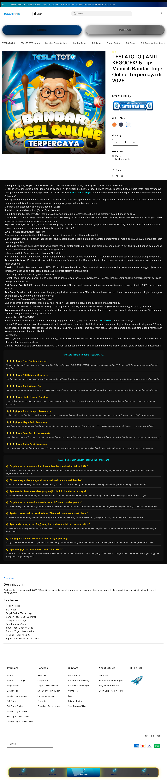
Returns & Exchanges (78, 686)
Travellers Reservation (49, 706)
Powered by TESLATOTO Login (147, 750)
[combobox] (101, 13)
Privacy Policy (75, 701)
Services (42, 675)
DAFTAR (125, 30)
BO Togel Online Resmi (18, 716)
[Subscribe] (50, 744)
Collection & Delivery (78, 680)
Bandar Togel (13, 691)
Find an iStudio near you (111, 680)
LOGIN (42, 30)
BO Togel (11, 701)
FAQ (70, 696)
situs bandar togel (80, 192)
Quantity (116, 135)
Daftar (83, 772)
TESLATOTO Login (16, 680)
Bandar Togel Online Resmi (20, 722)
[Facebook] (114, 177)
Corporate (43, 680)
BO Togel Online (15, 706)
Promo (23, 772)
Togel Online (13, 686)
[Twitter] (118, 177)
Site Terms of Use (77, 706)
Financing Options (47, 696)
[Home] (12, 13)
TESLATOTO (105, 320)
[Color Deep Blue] (121, 124)
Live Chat (144, 772)
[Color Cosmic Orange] (114, 124)
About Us (103, 675)
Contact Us (74, 691)
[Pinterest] (123, 177)
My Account (74, 675)
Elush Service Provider (49, 691)
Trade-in (42, 701)
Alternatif (114, 772)
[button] (8, 43)
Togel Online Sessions (49, 686)
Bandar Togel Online (17, 696)
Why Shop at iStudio (109, 686)
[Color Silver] (128, 124)
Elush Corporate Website (111, 691)
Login (52, 772)
